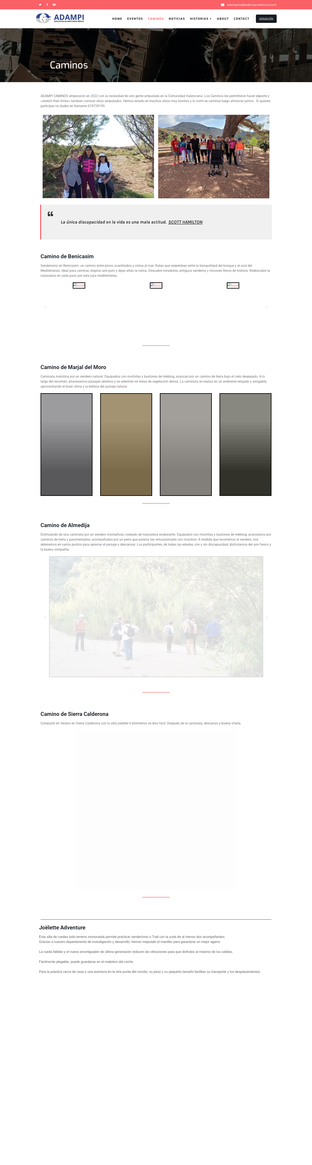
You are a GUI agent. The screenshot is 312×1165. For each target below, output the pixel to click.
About (223, 19)
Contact (241, 19)
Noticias (177, 19)
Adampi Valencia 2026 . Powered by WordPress (156, 1149)
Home (117, 19)
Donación (266, 18)
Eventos (135, 19)
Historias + (201, 19)
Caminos (156, 19)
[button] (45, 307)
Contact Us (20, 1077)
